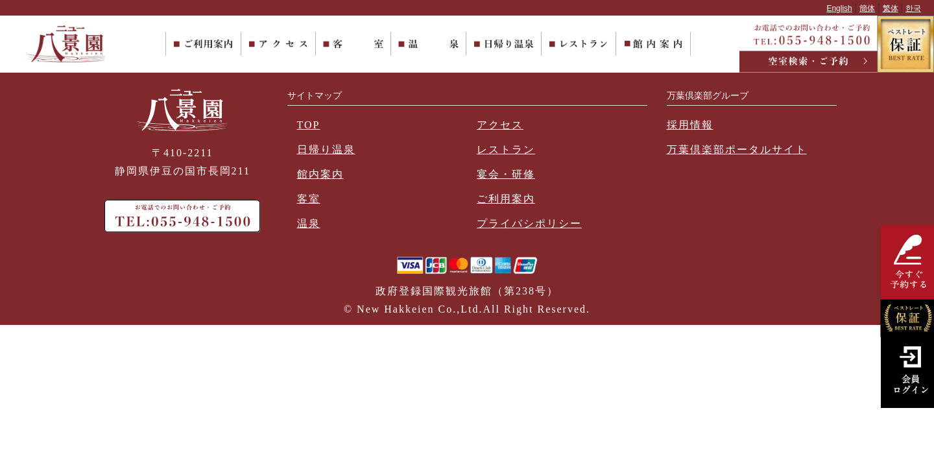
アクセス (500, 124)
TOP (308, 124)
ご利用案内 (506, 198)
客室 (308, 198)
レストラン (506, 149)
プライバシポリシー (529, 223)
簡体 (867, 8)
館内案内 (320, 174)
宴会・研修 (506, 174)
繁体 (890, 8)
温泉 (308, 223)
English (839, 8)
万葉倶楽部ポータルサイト (737, 149)
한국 (913, 8)
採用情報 (690, 124)
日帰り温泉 (326, 149)
